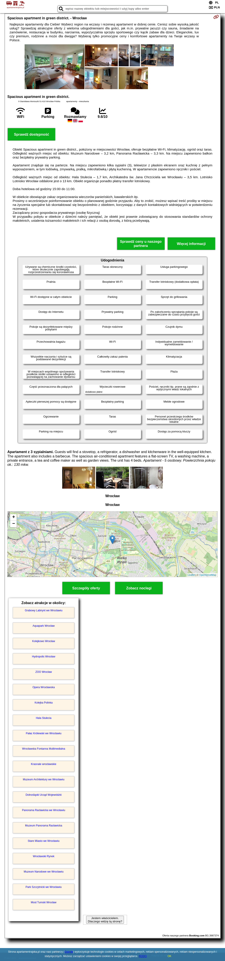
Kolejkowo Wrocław (43, 641)
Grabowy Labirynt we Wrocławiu (43, 610)
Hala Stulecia (43, 718)
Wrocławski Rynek (43, 856)
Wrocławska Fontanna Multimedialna (43, 748)
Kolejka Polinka (43, 702)
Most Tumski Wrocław (43, 902)
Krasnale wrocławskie (43, 764)
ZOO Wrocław (43, 671)
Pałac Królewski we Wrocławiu (44, 733)
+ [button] (13, 517)
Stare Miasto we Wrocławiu (44, 840)
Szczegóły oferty (86, 588)
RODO (143, 956)
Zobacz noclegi (139, 588)
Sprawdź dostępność (31, 134)
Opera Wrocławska (44, 687)
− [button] (13, 524)
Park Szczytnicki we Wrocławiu (43, 887)
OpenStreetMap (207, 575)
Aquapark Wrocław (44, 625)
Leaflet (191, 575)
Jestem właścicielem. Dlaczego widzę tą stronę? (105, 919)
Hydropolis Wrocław (43, 656)
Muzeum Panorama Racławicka (43, 825)
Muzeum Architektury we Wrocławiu (43, 779)
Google (69, 951)
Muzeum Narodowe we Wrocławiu (44, 871)
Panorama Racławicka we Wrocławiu (43, 810)
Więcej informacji (191, 244)
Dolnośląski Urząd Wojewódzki (44, 794)
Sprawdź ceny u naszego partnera (140, 244)
